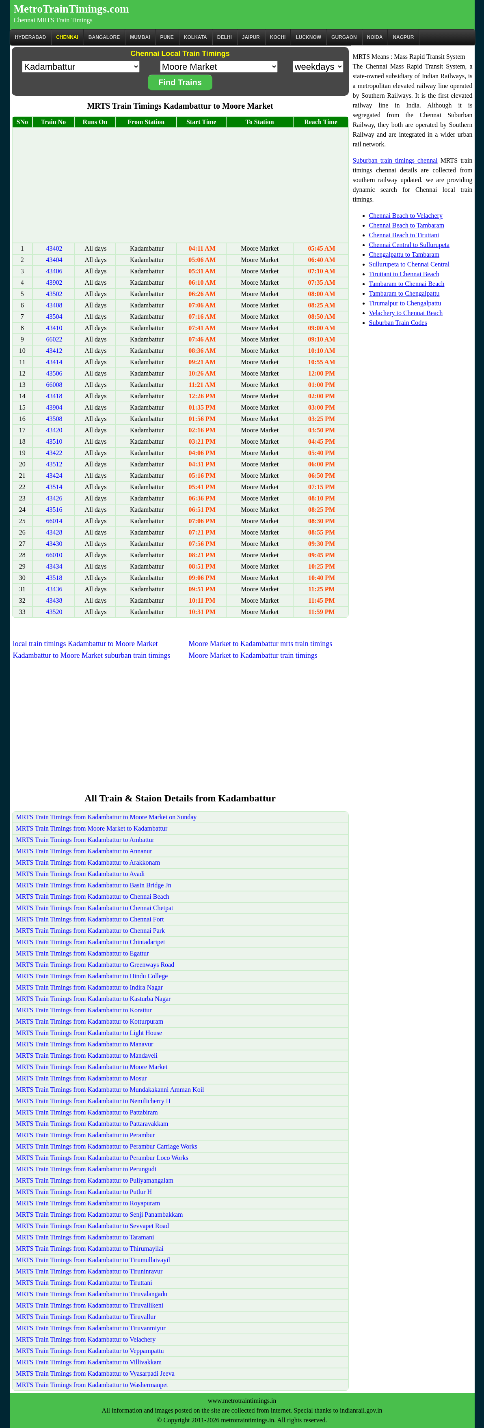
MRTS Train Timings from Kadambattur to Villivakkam (89, 1362)
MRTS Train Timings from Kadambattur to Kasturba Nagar (93, 998)
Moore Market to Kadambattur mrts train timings (260, 644)
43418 (54, 396)
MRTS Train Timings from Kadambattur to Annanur (84, 851)
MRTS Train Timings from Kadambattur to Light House (89, 1032)
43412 (54, 350)
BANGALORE (104, 37)
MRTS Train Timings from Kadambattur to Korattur (84, 1010)
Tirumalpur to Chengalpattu (405, 303)
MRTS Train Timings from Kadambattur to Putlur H (84, 1191)
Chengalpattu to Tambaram (404, 254)
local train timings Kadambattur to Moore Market (85, 644)
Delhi (224, 37)
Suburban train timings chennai (395, 160)
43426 (54, 498)
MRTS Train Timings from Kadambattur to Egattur (82, 953)
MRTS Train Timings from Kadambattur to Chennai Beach (92, 896)
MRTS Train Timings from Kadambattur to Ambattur (85, 839)
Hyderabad (30, 37)
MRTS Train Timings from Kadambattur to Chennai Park (90, 930)
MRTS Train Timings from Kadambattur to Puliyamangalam (95, 1180)
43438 (54, 600)
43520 (54, 611)
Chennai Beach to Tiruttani (404, 235)
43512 (54, 464)
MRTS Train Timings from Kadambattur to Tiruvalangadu (91, 1294)
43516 (54, 509)
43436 (54, 589)
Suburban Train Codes (398, 322)
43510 (54, 441)
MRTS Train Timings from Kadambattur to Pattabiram (87, 1112)
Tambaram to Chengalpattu (404, 293)
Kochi (278, 37)
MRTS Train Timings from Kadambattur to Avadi (80, 873)
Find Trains (180, 82)
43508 (54, 418)
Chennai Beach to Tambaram (407, 225)
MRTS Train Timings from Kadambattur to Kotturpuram (90, 1021)
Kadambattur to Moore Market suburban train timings (92, 655)
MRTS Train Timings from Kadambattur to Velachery (86, 1339)
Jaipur (251, 37)
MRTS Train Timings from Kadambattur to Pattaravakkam (92, 1123)
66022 (54, 339)
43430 (54, 543)
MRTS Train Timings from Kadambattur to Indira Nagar (89, 987)
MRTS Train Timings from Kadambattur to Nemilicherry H (93, 1100)
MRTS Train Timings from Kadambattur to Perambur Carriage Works (106, 1146)
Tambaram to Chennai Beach (407, 283)
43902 (54, 282)
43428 (54, 532)
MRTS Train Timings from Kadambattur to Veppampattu (90, 1350)
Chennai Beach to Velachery (406, 215)
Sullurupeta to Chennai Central (409, 264)
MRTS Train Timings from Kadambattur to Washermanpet (92, 1384)
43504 (54, 316)
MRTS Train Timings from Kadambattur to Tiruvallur (86, 1316)
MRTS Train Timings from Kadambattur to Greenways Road (95, 964)
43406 (54, 271)
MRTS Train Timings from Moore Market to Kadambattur (92, 828)
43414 (54, 362)
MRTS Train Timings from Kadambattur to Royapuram (88, 1203)
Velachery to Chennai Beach (406, 312)
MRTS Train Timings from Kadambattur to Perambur (85, 1135)
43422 (54, 452)
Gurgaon (344, 37)
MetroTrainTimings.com (71, 9)
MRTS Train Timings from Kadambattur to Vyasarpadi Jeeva (95, 1373)
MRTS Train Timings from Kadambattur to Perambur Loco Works (102, 1157)
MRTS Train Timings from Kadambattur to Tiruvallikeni (90, 1305)
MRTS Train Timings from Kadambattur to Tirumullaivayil (93, 1259)
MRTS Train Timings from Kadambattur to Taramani (85, 1237)
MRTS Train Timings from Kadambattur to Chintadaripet (90, 941)
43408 (54, 305)
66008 (54, 384)
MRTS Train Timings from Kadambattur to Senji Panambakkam (99, 1214)
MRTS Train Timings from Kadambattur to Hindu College (92, 976)
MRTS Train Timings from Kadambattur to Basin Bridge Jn (93, 885)
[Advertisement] (180, 185)
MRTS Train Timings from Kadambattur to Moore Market (92, 1066)
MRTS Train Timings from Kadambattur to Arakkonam (88, 862)
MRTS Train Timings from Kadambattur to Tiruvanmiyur (91, 1328)
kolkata (195, 37)
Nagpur (403, 37)
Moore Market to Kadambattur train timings (252, 655)
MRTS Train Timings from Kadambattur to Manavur (84, 1044)
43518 (54, 577)
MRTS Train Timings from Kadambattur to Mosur (81, 1078)
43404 (54, 259)
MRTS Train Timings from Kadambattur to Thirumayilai (90, 1248)
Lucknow (308, 37)
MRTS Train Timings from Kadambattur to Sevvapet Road (92, 1225)
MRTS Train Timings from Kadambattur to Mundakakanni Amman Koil (110, 1089)
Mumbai (140, 37)
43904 (54, 407)
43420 (54, 430)
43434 (54, 566)
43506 (54, 373)
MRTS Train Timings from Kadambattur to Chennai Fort (90, 919)
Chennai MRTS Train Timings (53, 20)
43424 (54, 475)
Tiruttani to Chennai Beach (404, 274)
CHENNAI (67, 37)
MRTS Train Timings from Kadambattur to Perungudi (86, 1169)
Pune (167, 37)
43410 (54, 327)
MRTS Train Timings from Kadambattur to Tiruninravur (89, 1271)
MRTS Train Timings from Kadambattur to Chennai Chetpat (94, 907)
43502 (54, 293)
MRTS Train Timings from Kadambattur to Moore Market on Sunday (106, 817)
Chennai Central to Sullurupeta (409, 244)
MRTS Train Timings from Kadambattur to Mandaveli (87, 1055)
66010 (54, 555)
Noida (375, 37)
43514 (54, 486)
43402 (54, 248)
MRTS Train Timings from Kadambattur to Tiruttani (84, 1282)
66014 (54, 521)
